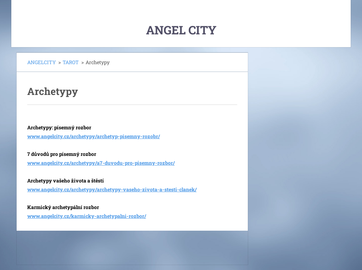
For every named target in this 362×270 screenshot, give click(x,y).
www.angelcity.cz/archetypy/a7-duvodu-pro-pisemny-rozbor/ (101, 162)
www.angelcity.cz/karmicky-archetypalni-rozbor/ (86, 216)
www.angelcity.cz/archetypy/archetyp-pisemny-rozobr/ (93, 136)
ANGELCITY (41, 62)
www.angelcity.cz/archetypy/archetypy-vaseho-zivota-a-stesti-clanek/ (112, 189)
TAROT (71, 62)
